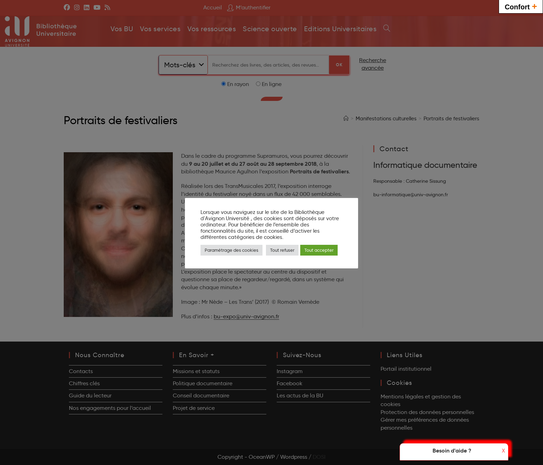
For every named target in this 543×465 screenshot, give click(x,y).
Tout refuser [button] (282, 250)
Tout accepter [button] (318, 250)
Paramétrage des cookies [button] (231, 250)
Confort (521, 6)
